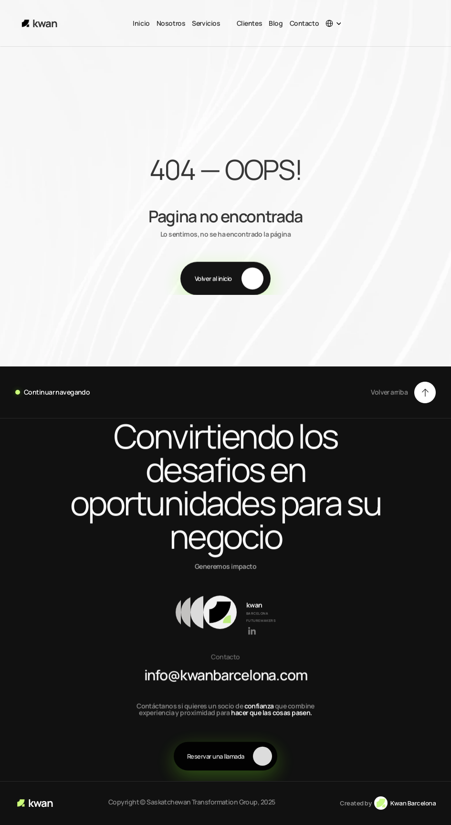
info (162, 676)
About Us (53, 128)
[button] (403, 392)
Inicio (141, 23)
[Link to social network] (252, 632)
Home (20, 128)
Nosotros (171, 23)
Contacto (304, 23)
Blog (276, 23)
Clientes (249, 23)
